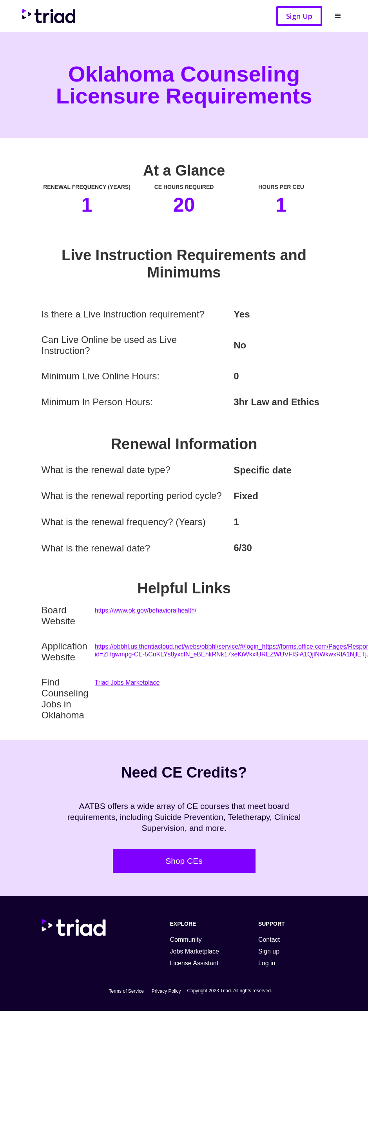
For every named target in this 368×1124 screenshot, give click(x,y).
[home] (52, 16)
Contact (269, 939)
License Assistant (194, 963)
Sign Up (299, 16)
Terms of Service (126, 991)
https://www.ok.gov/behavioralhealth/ (146, 610)
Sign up (268, 951)
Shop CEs (184, 860)
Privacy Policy (166, 991)
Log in (267, 963)
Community (186, 939)
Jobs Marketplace (194, 951)
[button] (338, 16)
